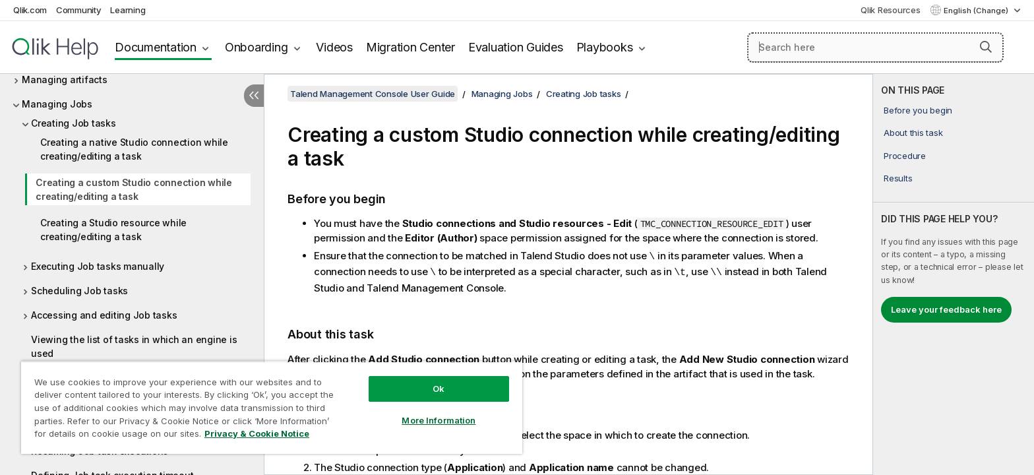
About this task (913, 132)
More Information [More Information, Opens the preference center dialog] (438, 420)
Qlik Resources (891, 10)
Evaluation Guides (515, 47)
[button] (986, 46)
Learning (127, 10)
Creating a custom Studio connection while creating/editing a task (134, 189)
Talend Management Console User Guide (372, 93)
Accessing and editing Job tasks (104, 315)
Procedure (905, 155)
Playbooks (604, 47)
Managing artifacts (64, 79)
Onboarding (256, 47)
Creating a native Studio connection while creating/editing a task (134, 149)
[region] (271, 407)
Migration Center (410, 47)
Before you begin (918, 110)
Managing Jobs (57, 104)
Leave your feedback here (946, 309)
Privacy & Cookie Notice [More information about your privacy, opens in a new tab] (256, 433)
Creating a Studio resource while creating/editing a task (113, 229)
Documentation (156, 47)
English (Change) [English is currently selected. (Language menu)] (977, 10)
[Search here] (875, 47)
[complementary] (953, 274)
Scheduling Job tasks (79, 290)
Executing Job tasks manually (97, 266)
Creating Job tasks (73, 123)
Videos (334, 47)
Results (898, 178)
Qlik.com (30, 10)
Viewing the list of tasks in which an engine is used (134, 346)
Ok (438, 388)
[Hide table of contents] (254, 95)
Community (79, 10)
